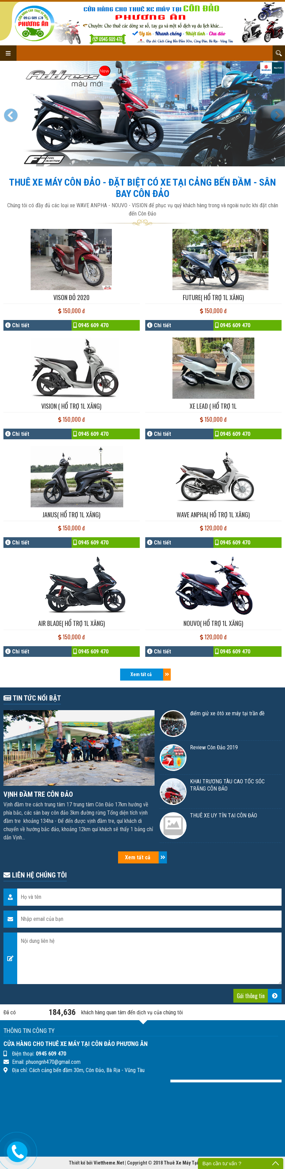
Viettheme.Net (109, 1163)
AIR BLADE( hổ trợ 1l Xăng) (71, 623)
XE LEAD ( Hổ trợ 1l (213, 405)
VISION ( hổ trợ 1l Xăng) (71, 405)
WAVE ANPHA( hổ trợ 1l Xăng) (213, 514)
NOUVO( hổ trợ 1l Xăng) (213, 623)
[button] (12, 113)
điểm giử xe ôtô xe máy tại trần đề (227, 713)
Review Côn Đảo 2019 (214, 747)
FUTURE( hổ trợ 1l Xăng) (213, 297)
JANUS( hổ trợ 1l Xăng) (71, 514)
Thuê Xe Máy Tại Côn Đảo (190, 1163)
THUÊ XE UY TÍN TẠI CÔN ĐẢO (223, 815)
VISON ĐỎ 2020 (71, 297)
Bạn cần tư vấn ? (221, 1163)
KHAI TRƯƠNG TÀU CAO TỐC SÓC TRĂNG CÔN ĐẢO (227, 785)
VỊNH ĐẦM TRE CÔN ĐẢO (38, 794)
